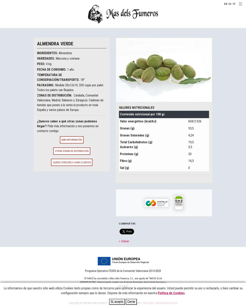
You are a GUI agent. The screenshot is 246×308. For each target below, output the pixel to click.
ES (225, 3)
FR (234, 3)
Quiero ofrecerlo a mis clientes (72, 162)
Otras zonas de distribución (72, 150)
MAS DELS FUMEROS (123, 14)
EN (230, 3)
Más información (72, 139)
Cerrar (131, 302)
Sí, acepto (117, 302)
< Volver (124, 241)
